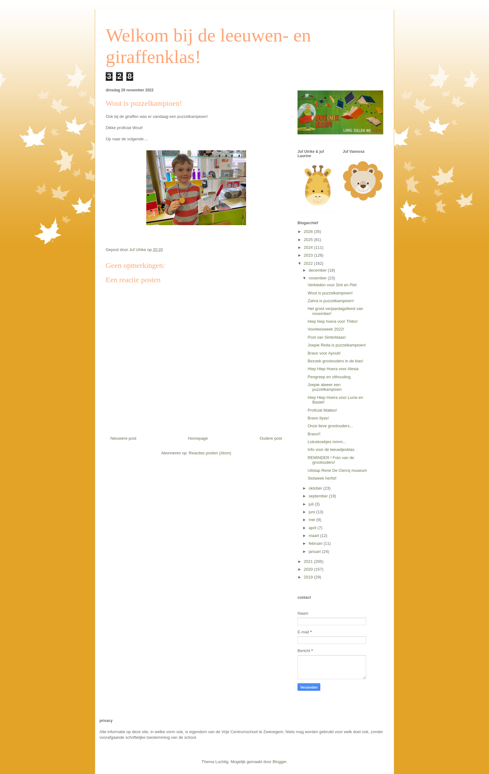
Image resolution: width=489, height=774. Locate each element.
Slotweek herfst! (321, 478)
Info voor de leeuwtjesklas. (331, 449)
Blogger (279, 761)
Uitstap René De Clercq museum (337, 470)
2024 (309, 247)
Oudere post (270, 438)
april (313, 527)
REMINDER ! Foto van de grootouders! (330, 460)
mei (313, 519)
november (318, 278)
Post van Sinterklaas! (326, 337)
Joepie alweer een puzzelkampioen (324, 387)
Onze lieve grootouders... (330, 425)
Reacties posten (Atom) (210, 453)
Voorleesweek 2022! (325, 329)
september (319, 496)
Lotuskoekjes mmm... (326, 441)
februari (316, 543)
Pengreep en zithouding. (329, 377)
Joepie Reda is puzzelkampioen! (336, 345)
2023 (309, 255)
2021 (309, 561)
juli (312, 504)
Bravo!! (313, 434)
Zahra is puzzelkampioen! (330, 300)
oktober (316, 488)
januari (315, 551)
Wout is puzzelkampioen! (329, 293)
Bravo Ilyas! (318, 418)
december (318, 270)
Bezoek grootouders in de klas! (335, 361)
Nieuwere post (123, 438)
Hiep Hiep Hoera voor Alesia (332, 368)
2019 (309, 577)
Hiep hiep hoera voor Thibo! (332, 321)
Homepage (198, 438)
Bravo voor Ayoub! (324, 353)
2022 (309, 263)
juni (312, 512)
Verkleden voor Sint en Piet (331, 285)
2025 (309, 239)
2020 (309, 569)
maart (314, 535)
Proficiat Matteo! (322, 410)
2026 (309, 231)
